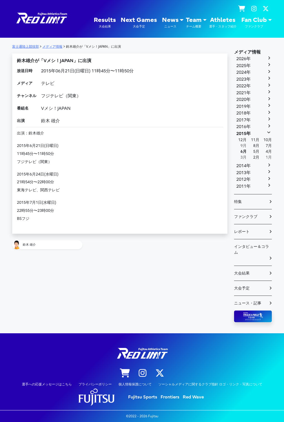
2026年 (243, 58)
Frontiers (170, 397)
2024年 (243, 72)
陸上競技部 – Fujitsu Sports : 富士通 (41, 18)
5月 (256, 151)
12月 (242, 140)
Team (194, 22)
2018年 (243, 113)
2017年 (243, 120)
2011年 (243, 186)
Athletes (223, 22)
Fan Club (254, 22)
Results (105, 22)
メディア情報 (247, 52)
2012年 (243, 179)
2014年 (243, 165)
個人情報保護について (135, 384)
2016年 (243, 126)
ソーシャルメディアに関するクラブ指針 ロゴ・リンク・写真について (210, 384)
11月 (255, 140)
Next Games (139, 22)
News (170, 22)
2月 (256, 157)
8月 (256, 145)
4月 (269, 151)
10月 (267, 140)
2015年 (243, 133)
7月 (269, 145)
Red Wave (193, 397)
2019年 (243, 106)
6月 (243, 151)
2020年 (243, 99)
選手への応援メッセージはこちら (47, 384)
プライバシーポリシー (95, 384)
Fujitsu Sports (142, 397)
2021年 (243, 92)
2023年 (243, 79)
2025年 (243, 65)
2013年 (243, 172)
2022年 (243, 85)
